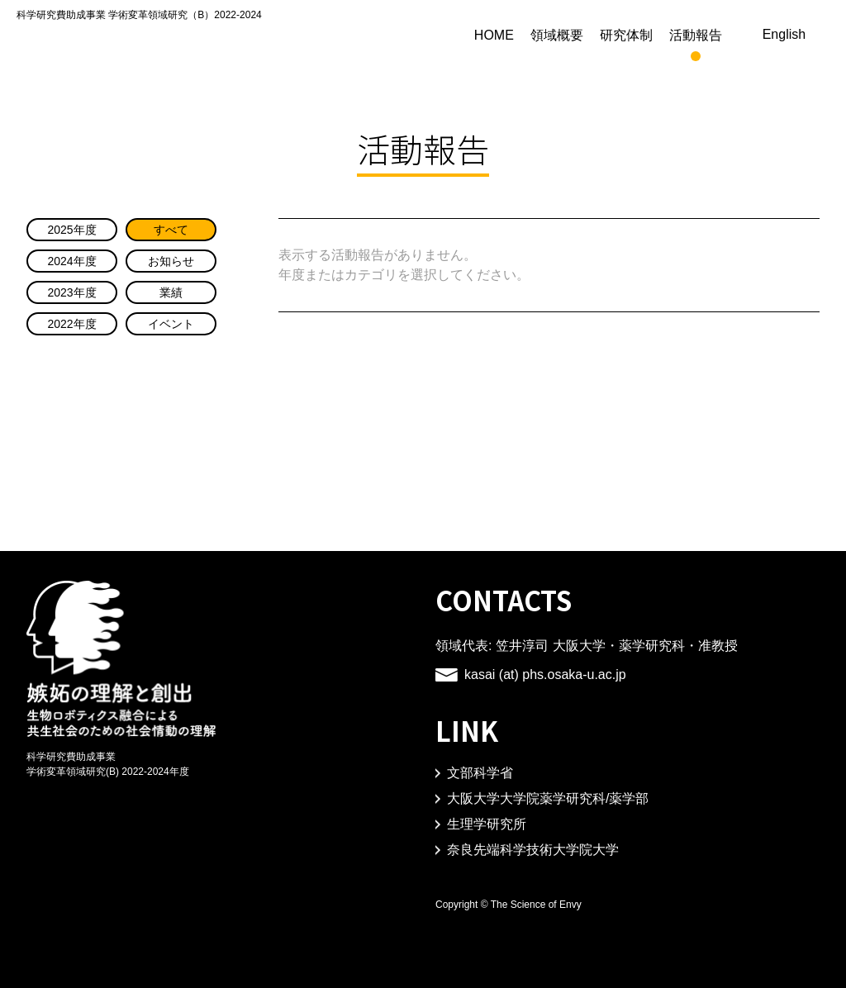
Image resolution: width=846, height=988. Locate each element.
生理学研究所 (486, 824)
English (805, 35)
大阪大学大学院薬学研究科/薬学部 (548, 798)
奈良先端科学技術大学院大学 (533, 850)
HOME (537, 35)
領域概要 (599, 35)
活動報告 (738, 35)
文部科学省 (480, 773)
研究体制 (669, 35)
